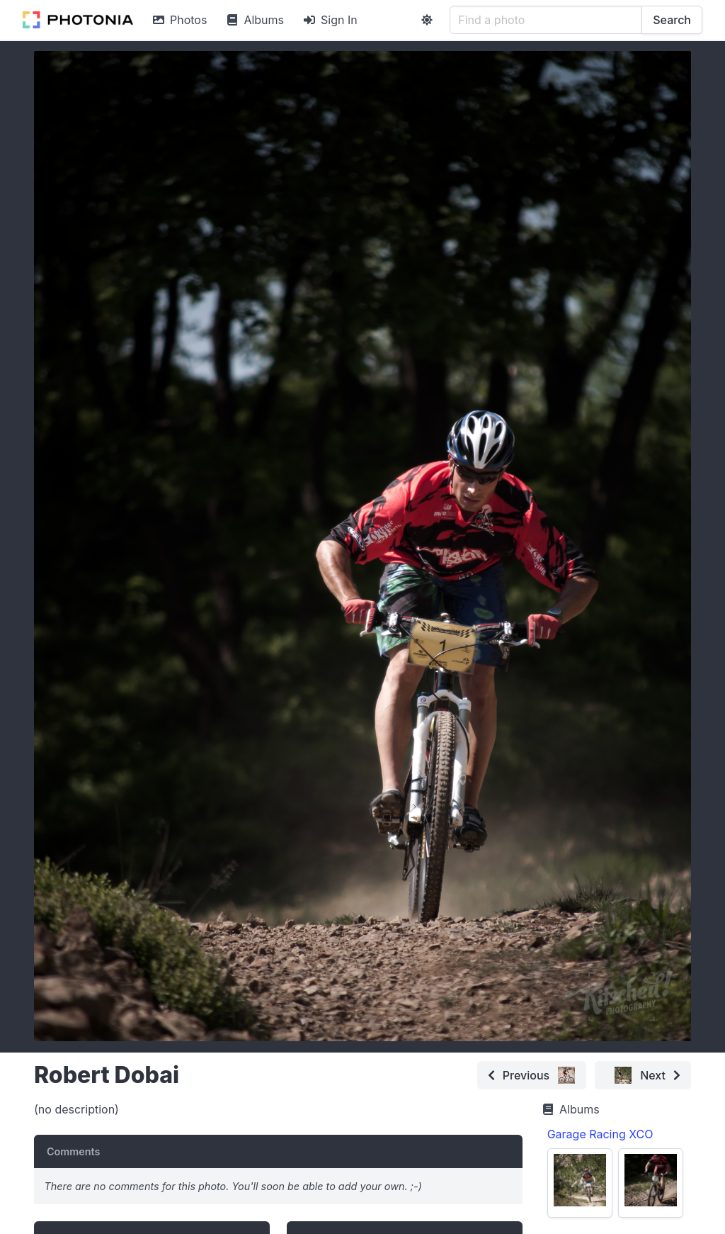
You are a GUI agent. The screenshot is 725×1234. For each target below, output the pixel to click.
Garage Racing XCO (600, 1134)
